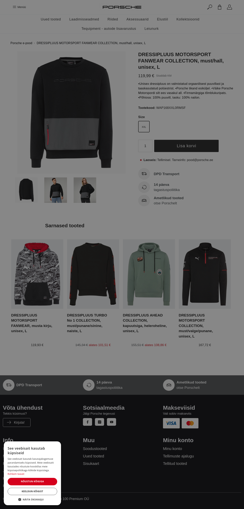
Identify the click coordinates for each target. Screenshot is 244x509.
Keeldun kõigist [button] (32, 491)
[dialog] (32, 473)
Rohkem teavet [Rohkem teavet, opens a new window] (16, 474)
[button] (32, 499)
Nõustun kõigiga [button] (32, 481)
